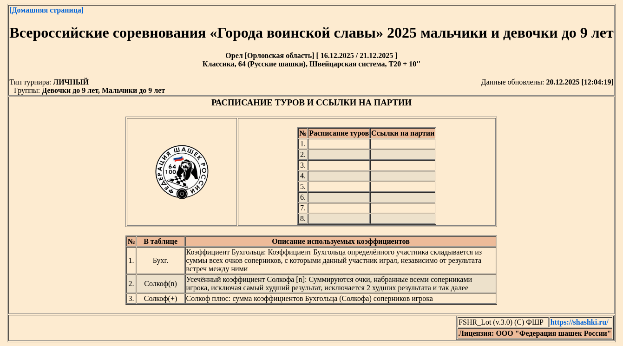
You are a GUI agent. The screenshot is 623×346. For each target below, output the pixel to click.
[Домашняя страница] (46, 10)
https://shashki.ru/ (580, 322)
